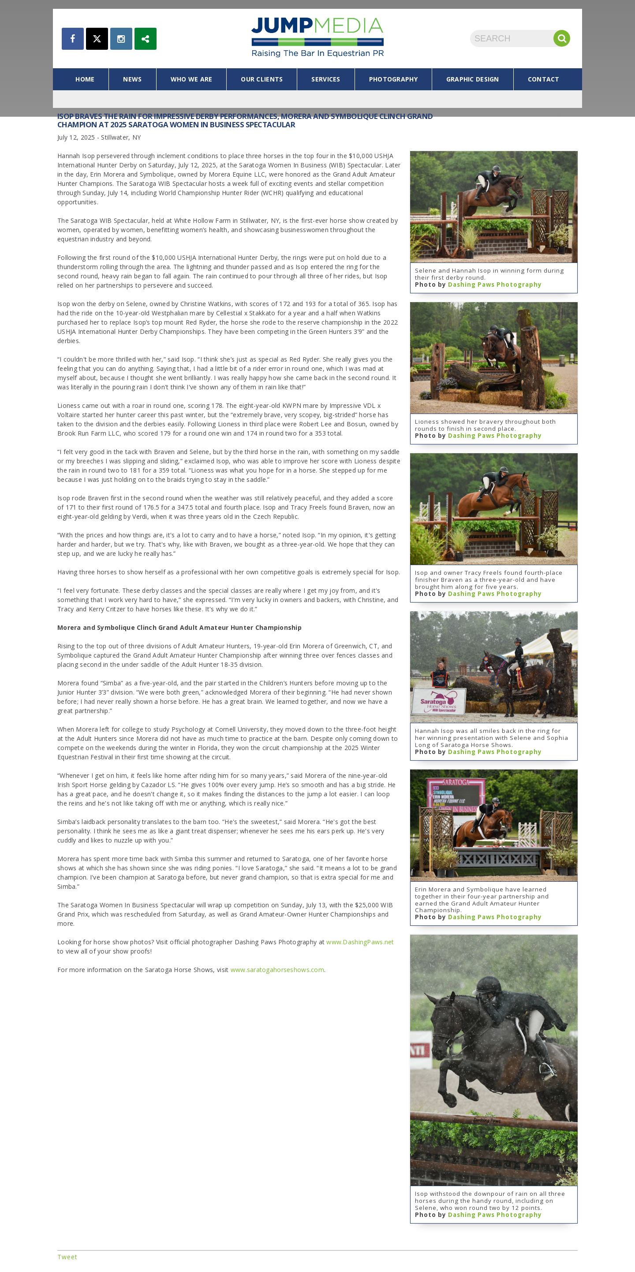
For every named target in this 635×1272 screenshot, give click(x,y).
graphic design (472, 79)
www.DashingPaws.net (360, 942)
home (84, 79)
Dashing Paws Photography (495, 284)
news (132, 79)
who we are (192, 79)
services (325, 79)
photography (393, 79)
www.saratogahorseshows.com (277, 969)
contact (544, 79)
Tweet (67, 1257)
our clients (262, 79)
